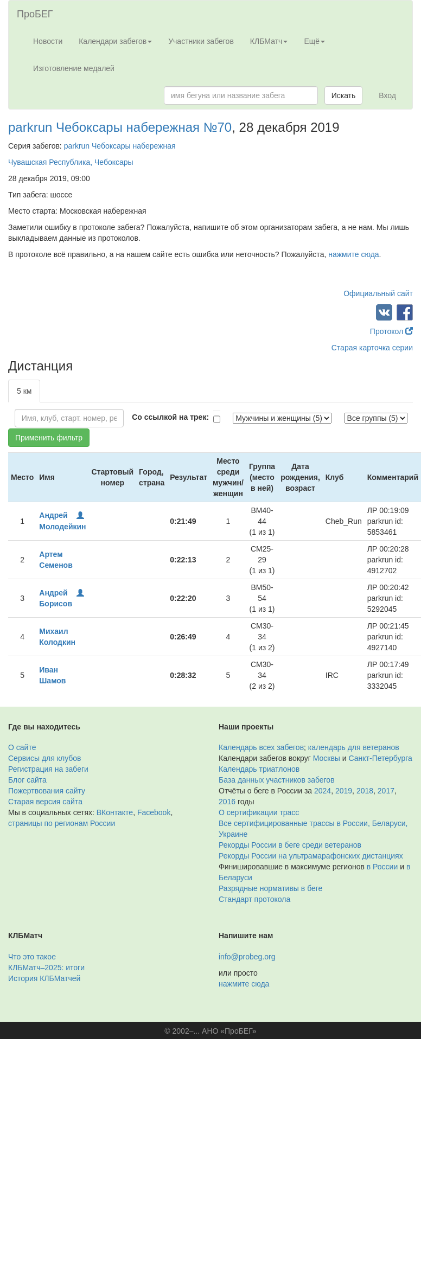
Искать (343, 95)
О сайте (22, 747)
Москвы (326, 758)
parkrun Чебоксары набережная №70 (120, 127)
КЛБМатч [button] (269, 41)
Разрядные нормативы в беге (270, 888)
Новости (47, 41)
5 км (24, 391)
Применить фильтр (48, 437)
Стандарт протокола (254, 899)
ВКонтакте (115, 812)
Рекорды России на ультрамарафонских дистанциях (311, 855)
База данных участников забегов (277, 780)
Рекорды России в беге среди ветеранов (290, 845)
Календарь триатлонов (259, 769)
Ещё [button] (314, 41)
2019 (343, 790)
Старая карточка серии (372, 347)
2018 (364, 790)
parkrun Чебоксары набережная (120, 146)
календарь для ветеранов (353, 747)
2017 (386, 790)
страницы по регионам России (61, 823)
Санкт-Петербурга (380, 758)
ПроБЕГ (35, 14)
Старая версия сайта (45, 801)
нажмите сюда (353, 254)
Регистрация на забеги (48, 769)
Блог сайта (27, 780)
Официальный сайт (378, 293)
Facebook (153, 812)
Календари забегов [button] (115, 41)
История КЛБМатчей (44, 978)
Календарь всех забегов (261, 747)
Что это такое (32, 956)
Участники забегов (201, 41)
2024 (322, 790)
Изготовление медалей (73, 68)
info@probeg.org (247, 956)
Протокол (391, 331)
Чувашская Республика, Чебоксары (70, 162)
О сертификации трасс (259, 812)
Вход (387, 95)
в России (382, 866)
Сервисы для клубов (44, 758)
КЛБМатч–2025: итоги (46, 967)
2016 (227, 801)
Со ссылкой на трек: (170, 417)
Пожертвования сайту (46, 790)
